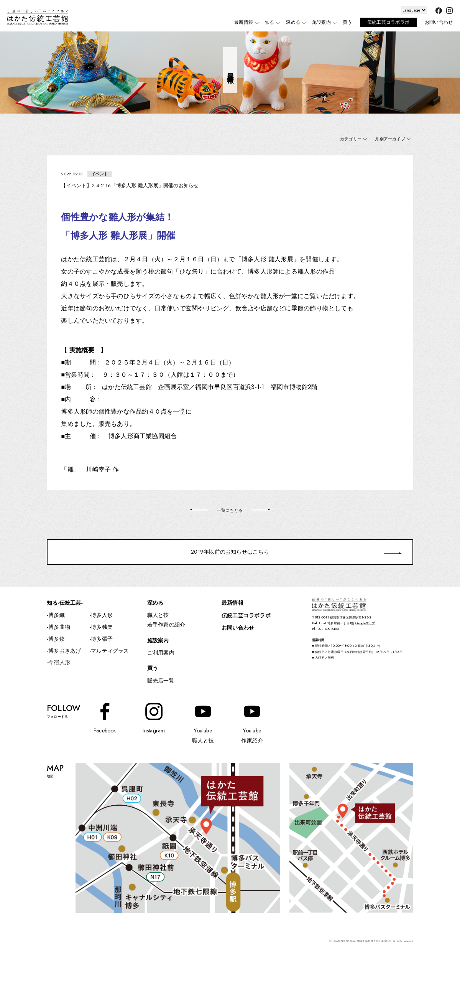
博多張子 (102, 639)
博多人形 (102, 615)
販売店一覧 (160, 680)
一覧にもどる (230, 510)
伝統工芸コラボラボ (388, 22)
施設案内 (323, 22)
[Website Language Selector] (414, 10)
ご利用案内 (160, 652)
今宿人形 (59, 662)
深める (295, 22)
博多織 (56, 615)
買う (347, 22)
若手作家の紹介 (166, 624)
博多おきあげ (64, 651)
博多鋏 (56, 639)
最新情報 (245, 22)
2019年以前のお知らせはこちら (230, 552)
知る (271, 22)
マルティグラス (110, 651)
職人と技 (158, 615)
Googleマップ (365, 623)
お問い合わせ (439, 22)
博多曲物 (59, 627)
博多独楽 (102, 627)
